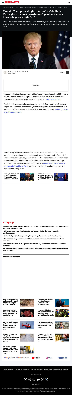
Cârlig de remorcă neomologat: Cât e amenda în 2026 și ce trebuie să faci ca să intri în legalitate (10, 349)
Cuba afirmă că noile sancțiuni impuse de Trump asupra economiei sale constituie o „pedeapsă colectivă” (45, 302)
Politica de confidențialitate (53, 370)
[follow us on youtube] (36, 358)
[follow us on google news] (9, 358)
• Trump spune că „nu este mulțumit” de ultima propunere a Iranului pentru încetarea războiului (33, 240)
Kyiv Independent (54, 99)
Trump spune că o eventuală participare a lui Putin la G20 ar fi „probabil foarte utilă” (45, 176)
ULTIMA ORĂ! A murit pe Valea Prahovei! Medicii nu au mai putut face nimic (10, 324)
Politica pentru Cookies (23, 370)
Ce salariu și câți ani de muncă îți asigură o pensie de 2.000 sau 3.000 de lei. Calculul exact (45, 337)
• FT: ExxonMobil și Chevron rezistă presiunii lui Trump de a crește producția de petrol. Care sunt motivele (35, 249)
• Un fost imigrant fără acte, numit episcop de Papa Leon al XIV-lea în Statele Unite (32, 236)
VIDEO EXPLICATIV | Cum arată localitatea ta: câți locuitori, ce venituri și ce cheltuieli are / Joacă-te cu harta (11, 312)
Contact (65, 370)
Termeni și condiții (37, 370)
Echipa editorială (9, 370)
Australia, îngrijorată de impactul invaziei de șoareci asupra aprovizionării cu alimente (10, 302)
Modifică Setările (36, 374)
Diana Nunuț (11, 73)
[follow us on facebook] (62, 358)
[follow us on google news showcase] (22, 358)
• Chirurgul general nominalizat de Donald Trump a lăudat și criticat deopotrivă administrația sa (31, 232)
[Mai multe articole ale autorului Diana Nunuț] (5, 72)
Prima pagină (7, 7)
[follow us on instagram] (49, 358)
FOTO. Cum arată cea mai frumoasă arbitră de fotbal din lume (45, 323)
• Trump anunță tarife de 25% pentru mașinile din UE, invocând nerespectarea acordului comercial (34, 245)
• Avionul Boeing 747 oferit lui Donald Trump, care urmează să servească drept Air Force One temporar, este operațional (35, 227)
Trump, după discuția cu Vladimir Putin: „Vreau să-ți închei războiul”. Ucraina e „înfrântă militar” (11, 176)
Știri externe (15, 7)
